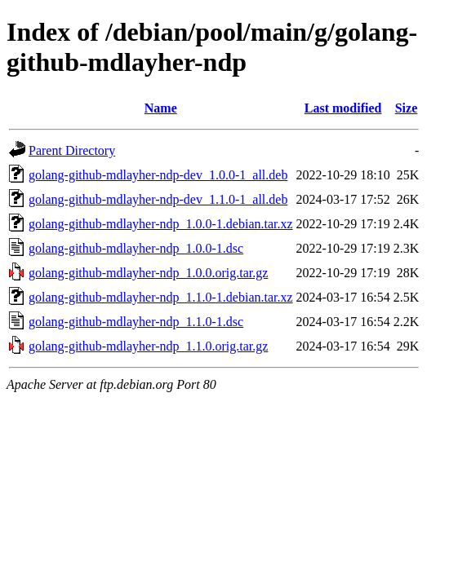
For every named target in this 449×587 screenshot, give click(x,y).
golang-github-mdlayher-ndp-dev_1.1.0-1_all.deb (158, 199)
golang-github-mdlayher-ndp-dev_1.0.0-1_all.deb (158, 175)
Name (160, 108)
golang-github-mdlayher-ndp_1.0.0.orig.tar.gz (148, 273)
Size (406, 108)
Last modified (343, 108)
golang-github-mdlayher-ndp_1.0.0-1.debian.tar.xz (161, 224)
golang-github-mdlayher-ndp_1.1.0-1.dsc (136, 322)
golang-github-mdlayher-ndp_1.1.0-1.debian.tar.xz (161, 297)
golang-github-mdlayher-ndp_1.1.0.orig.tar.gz (148, 346)
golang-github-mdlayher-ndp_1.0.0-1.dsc (136, 248)
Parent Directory (72, 150)
